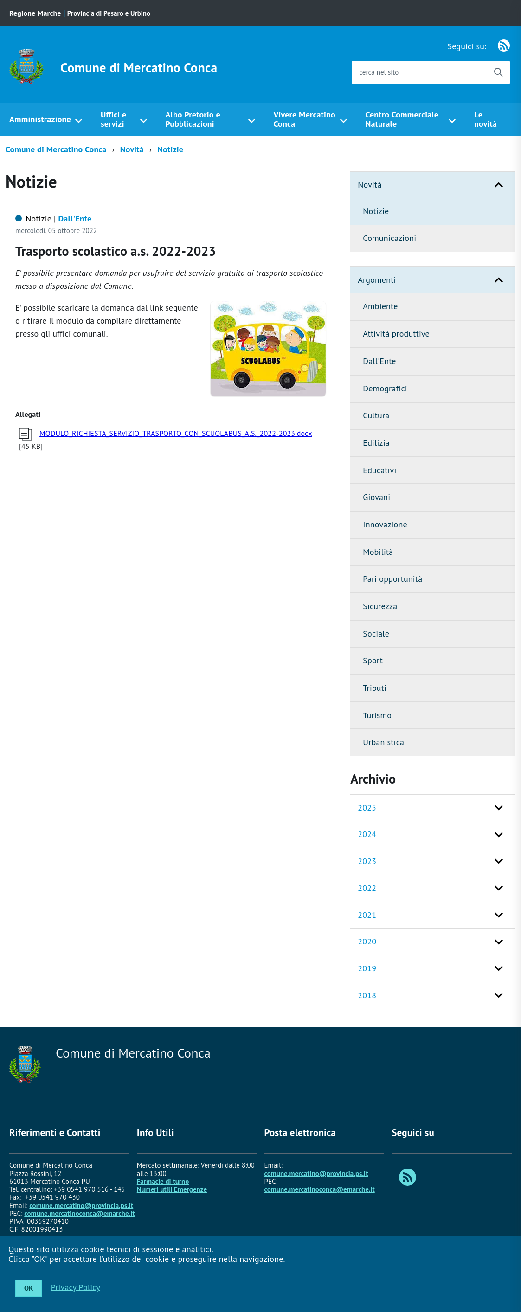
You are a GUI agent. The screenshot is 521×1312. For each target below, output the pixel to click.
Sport (373, 660)
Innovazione (385, 524)
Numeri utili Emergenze (172, 1189)
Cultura (376, 415)
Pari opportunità (392, 578)
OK (28, 1288)
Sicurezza (380, 606)
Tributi (374, 687)
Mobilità (378, 551)
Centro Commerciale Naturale (401, 119)
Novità (132, 149)
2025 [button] (367, 807)
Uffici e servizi (113, 119)
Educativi (379, 470)
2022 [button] (367, 888)
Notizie (170, 149)
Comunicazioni (389, 238)
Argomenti (436, 280)
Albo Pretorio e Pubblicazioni (192, 119)
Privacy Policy (75, 1286)
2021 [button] (367, 914)
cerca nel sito (379, 72)
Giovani (376, 497)
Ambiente (380, 306)
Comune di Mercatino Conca (138, 67)
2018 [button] (367, 995)
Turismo (377, 715)
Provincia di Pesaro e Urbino (108, 13)
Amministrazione (40, 119)
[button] (498, 185)
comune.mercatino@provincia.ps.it (81, 1205)
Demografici (385, 388)
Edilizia (376, 442)
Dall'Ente (379, 361)
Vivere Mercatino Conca (304, 119)
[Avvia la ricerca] (498, 72)
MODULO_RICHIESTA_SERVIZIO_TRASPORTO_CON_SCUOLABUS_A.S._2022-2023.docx (175, 433)
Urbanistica (383, 742)
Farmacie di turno (163, 1181)
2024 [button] (367, 834)
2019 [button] (367, 968)
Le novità (485, 119)
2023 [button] (367, 861)
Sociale (376, 633)
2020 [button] (367, 941)
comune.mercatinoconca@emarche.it (79, 1213)
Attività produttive (396, 333)
